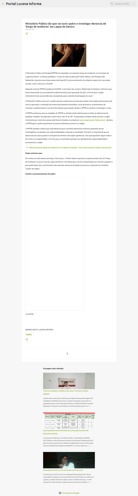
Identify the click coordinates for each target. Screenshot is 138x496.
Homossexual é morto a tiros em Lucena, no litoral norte (63, 470)
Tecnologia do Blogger (69, 493)
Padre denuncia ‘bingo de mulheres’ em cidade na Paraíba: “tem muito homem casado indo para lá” (70, 147)
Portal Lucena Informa (23, 4)
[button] (26, 33)
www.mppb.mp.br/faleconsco (92, 120)
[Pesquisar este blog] (125, 3)
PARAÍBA (28, 334)
